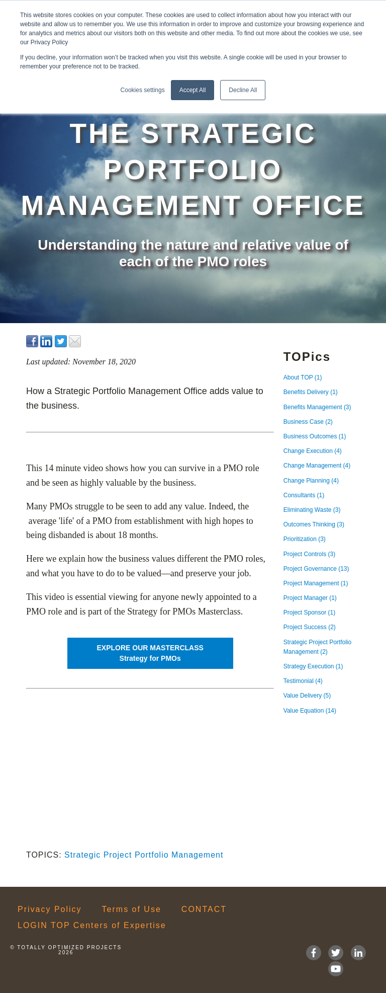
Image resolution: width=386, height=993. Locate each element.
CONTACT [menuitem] (204, 909)
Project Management (315, 583)
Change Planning (311, 480)
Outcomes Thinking (313, 524)
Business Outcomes (314, 436)
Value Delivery (307, 695)
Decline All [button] (243, 90)
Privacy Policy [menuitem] (50, 909)
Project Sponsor (309, 612)
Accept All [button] (192, 90)
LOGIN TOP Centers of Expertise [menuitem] (92, 925)
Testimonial (303, 680)
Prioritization (304, 539)
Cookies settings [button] (143, 90)
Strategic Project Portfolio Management (143, 855)
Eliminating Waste (312, 509)
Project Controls (309, 554)
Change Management (316, 465)
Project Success (309, 627)
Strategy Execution (313, 666)
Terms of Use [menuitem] (131, 909)
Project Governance (316, 568)
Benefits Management (317, 407)
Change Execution (312, 450)
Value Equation (309, 710)
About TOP (302, 377)
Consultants (303, 495)
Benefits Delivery (310, 392)
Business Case (308, 421)
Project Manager (310, 597)
